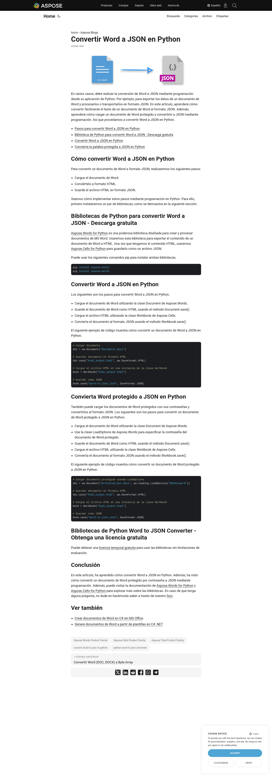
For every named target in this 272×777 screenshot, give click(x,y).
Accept (235, 753)
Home (49, 16)
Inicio (74, 32)
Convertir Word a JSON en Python (99, 140)
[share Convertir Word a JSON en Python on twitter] (118, 673)
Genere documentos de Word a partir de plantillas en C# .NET (119, 624)
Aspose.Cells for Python (88, 249)
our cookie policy (229, 745)
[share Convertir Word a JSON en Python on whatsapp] (148, 673)
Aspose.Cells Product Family (130, 640)
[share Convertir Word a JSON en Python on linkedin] (125, 673)
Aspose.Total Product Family (168, 640)
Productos (106, 5)
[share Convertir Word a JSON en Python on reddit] (133, 673)
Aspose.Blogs (89, 32)
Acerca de (173, 5)
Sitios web (156, 5)
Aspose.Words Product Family (91, 640)
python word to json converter (130, 647)
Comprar (123, 5)
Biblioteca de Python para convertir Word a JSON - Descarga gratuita (124, 135)
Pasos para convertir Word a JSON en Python (107, 128)
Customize (221, 762)
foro (170, 596)
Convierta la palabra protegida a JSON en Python (110, 147)
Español (213, 5)
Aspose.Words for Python (89, 233)
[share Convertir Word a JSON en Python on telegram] (155, 673)
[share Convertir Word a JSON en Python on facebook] (140, 673)
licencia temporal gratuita (117, 548)
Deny (249, 762)
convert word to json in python (91, 647)
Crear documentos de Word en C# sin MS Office (109, 618)
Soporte (139, 5)
